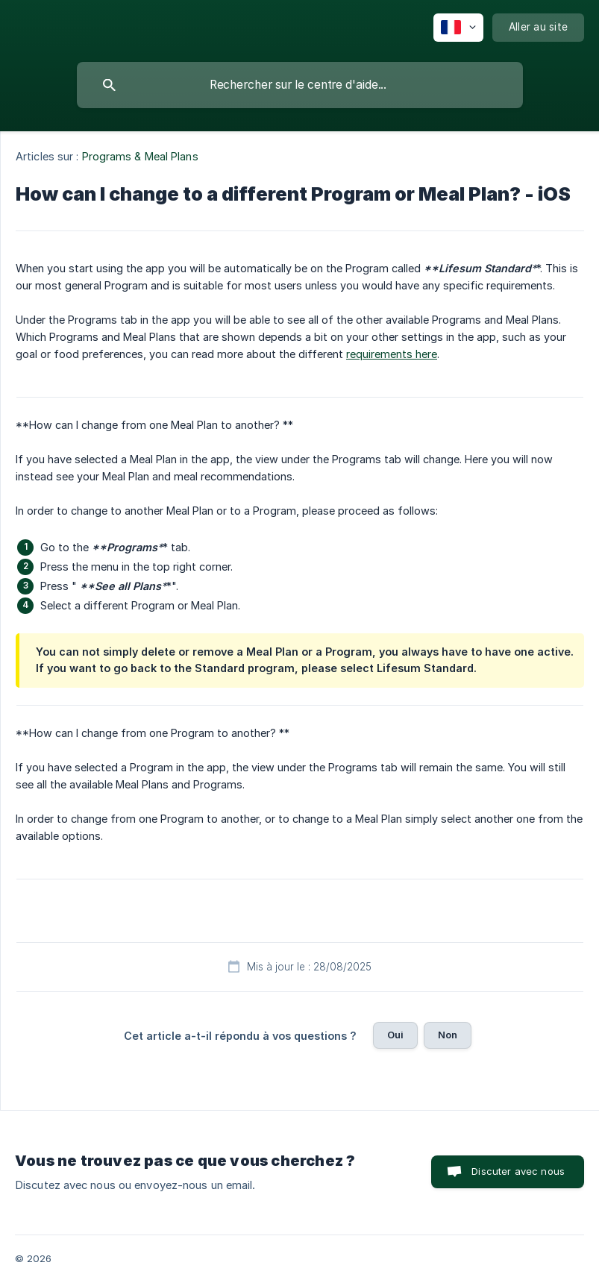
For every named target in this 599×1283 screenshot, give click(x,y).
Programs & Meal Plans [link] (140, 156)
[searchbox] (300, 85)
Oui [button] (395, 1035)
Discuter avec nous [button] (518, 1171)
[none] (458, 27)
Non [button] (447, 1035)
